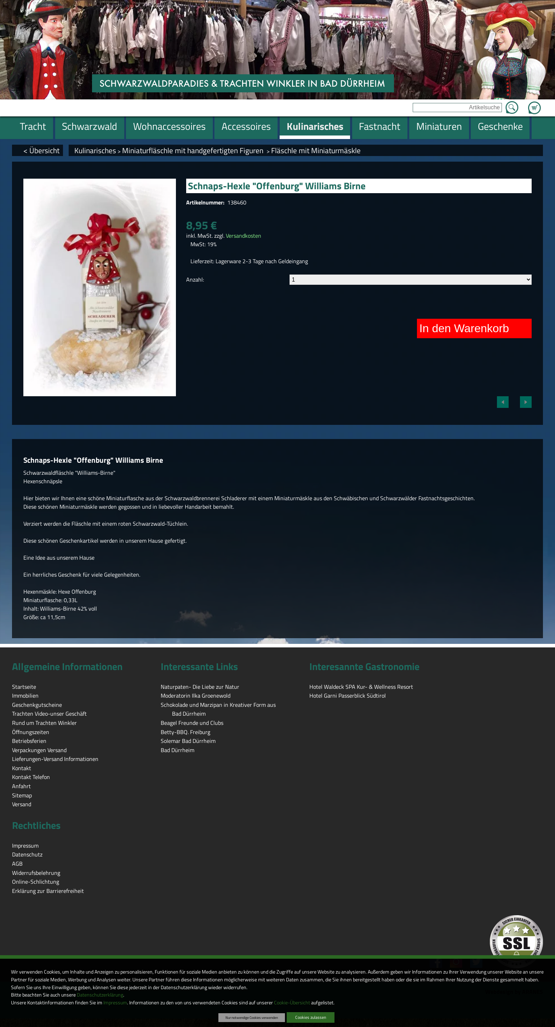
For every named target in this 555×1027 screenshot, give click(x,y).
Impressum (115, 1002)
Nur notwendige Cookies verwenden (251, 1017)
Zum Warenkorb (534, 103)
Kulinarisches (95, 150)
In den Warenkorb (464, 328)
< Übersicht (41, 150)
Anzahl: (195, 279)
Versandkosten (243, 235)
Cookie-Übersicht (292, 1002)
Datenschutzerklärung (100, 995)
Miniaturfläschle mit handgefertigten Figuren (193, 150)
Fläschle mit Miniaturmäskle (316, 150)
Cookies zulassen (310, 1017)
